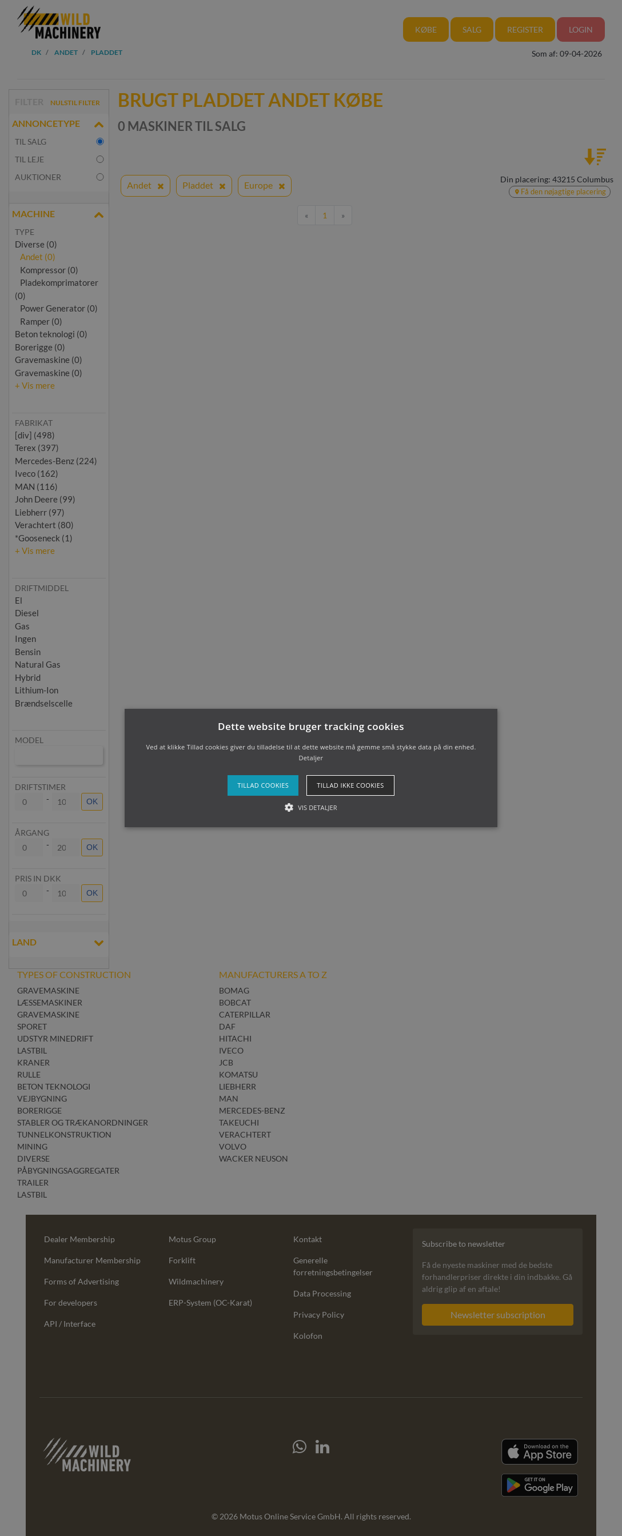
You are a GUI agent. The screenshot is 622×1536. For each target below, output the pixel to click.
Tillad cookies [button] (263, 785)
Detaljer (311, 757)
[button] (311, 768)
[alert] (311, 768)
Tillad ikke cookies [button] (350, 785)
